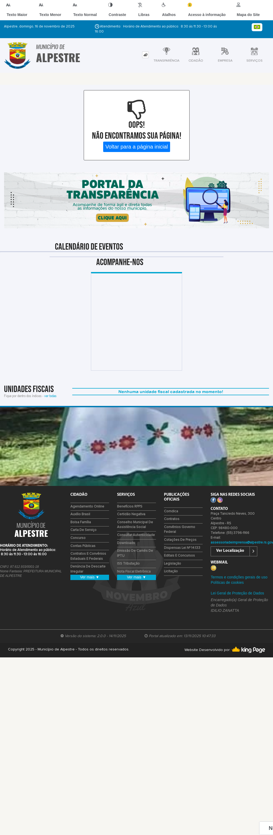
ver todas (50, 395)
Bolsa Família (80, 522)
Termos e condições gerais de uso (239, 577)
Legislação (172, 563)
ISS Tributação (128, 563)
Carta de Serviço (83, 530)
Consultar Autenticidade (136, 535)
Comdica (171, 511)
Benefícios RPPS (129, 506)
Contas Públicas (82, 546)
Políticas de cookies (227, 582)
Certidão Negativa (131, 514)
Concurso (78, 538)
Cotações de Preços (180, 540)
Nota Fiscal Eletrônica (134, 571)
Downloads (126, 543)
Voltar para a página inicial (136, 147)
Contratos (171, 519)
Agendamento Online (87, 506)
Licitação (171, 571)
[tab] (145, 54)
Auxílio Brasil (80, 514)
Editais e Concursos (179, 555)
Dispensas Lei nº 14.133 (182, 548)
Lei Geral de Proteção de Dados (237, 593)
